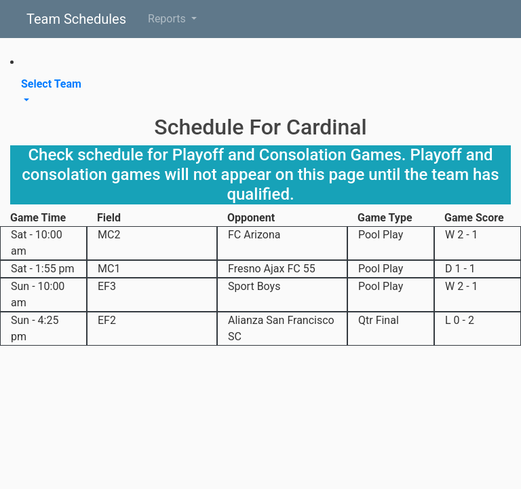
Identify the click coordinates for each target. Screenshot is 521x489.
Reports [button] (168, 18)
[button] (260, 92)
